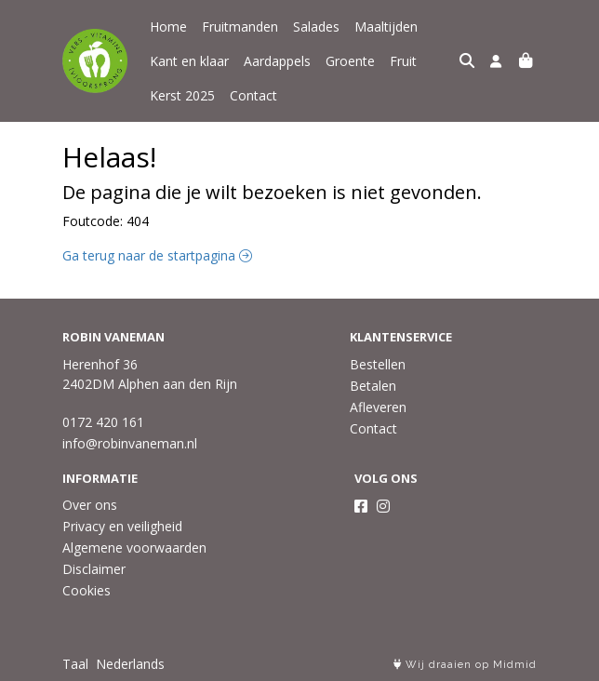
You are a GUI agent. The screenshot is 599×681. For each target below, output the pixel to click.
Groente (350, 61)
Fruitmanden (240, 26)
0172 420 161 (103, 422)
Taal (75, 664)
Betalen (373, 385)
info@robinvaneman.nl (129, 443)
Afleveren (378, 407)
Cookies (86, 590)
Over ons (89, 505)
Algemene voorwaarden (134, 547)
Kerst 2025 (182, 95)
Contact (253, 95)
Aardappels (277, 61)
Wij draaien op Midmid (465, 665)
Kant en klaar (189, 61)
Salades (316, 26)
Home (168, 26)
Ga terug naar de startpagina (157, 255)
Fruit (403, 61)
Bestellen (378, 364)
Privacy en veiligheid (122, 526)
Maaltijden (386, 26)
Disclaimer (94, 569)
